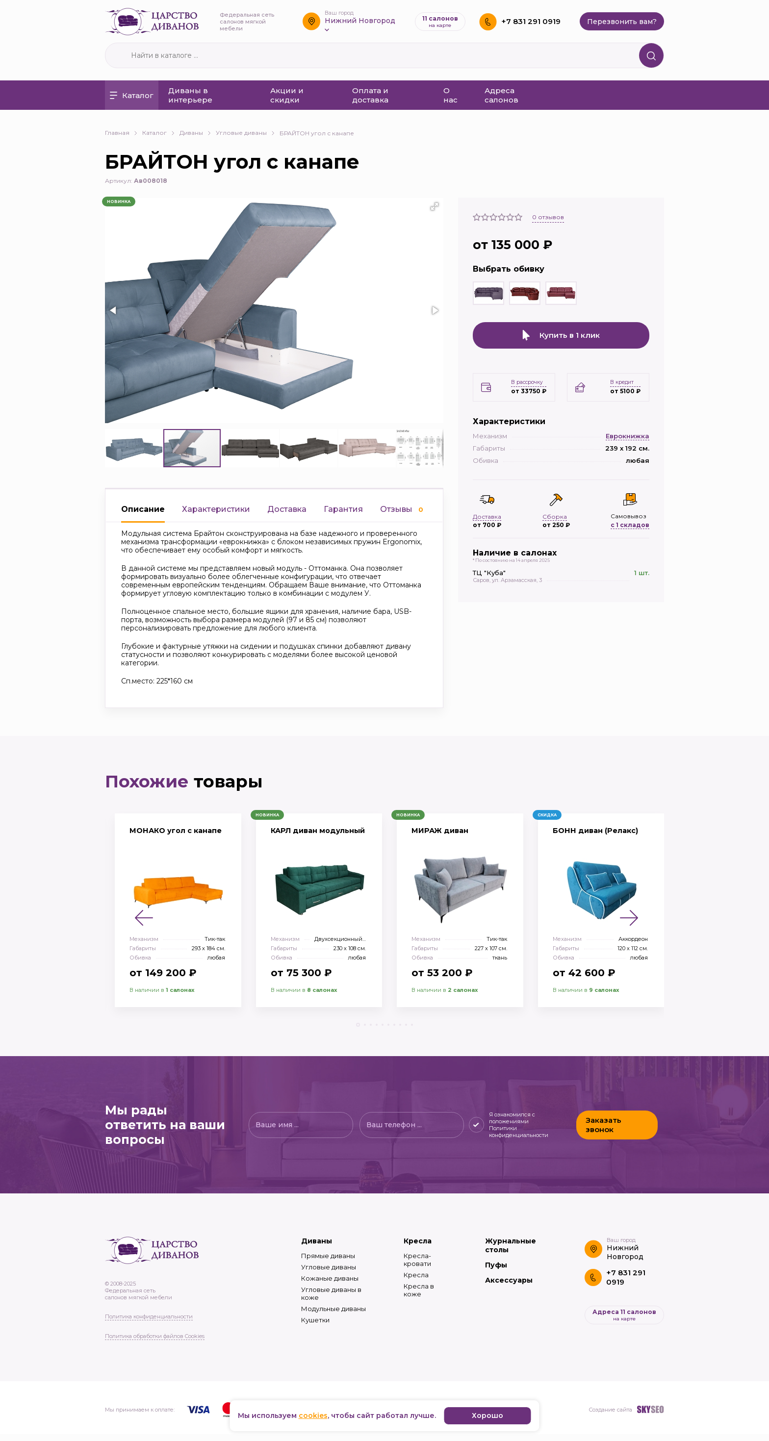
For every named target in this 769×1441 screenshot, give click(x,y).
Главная (121, 132)
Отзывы (401, 509)
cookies (313, 1415)
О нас (450, 95)
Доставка (287, 509)
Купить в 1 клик (561, 335)
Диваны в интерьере (190, 95)
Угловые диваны (245, 132)
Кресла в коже (419, 1297)
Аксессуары (509, 1287)
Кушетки (315, 1327)
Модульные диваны (333, 1316)
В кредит (624, 380)
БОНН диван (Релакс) (599, 837)
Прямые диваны (328, 1263)
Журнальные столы (510, 1253)
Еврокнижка (627, 434)
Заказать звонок (603, 1132)
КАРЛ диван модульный (297, 842)
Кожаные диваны (330, 1285)
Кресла (418, 1248)
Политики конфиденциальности (517, 1138)
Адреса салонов (501, 95)
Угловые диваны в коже (331, 1301)
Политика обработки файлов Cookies (155, 1343)
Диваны (195, 132)
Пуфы (496, 1272)
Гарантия (343, 509)
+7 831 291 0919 (531, 21)
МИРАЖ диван (442, 837)
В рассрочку (526, 380)
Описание (143, 509)
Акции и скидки (287, 95)
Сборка (554, 515)
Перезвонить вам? (622, 21)
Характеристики (216, 509)
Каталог (132, 95)
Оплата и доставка (370, 95)
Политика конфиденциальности (149, 1323)
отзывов (548, 217)
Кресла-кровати (417, 1267)
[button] (434, 206)
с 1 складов (630, 523)
